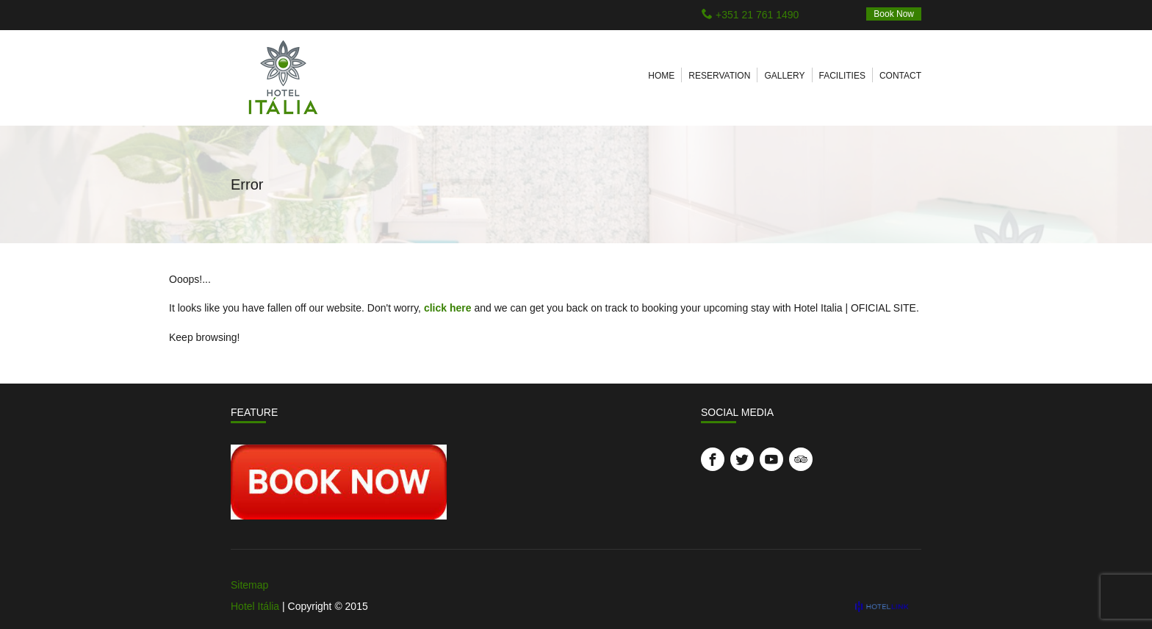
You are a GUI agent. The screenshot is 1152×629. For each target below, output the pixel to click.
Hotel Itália (255, 606)
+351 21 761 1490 (757, 15)
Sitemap (249, 585)
